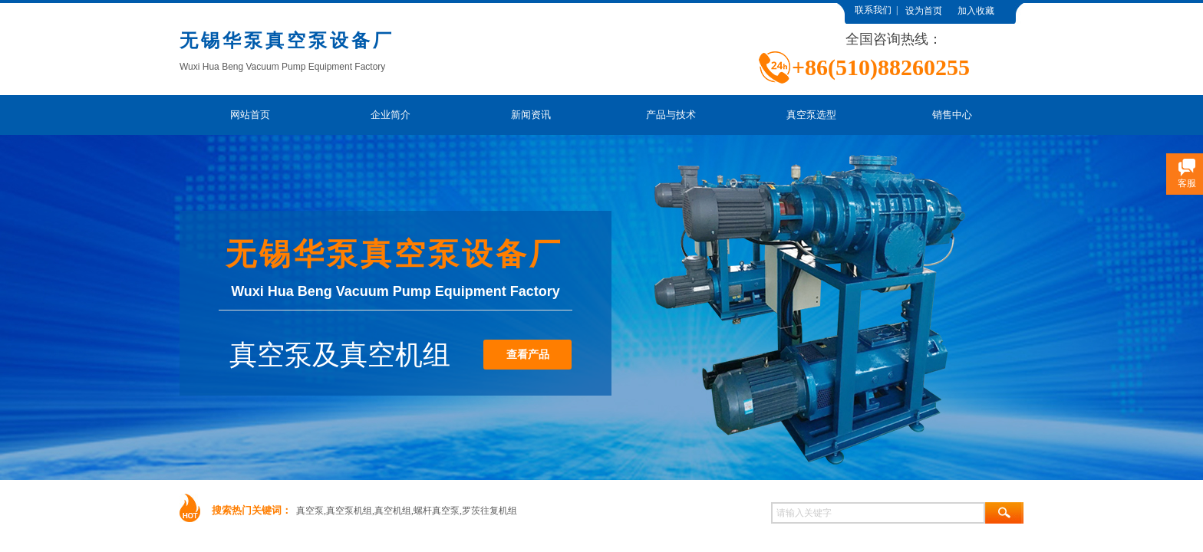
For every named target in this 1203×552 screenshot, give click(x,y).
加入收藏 (975, 10)
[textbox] (878, 513)
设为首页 (923, 10)
